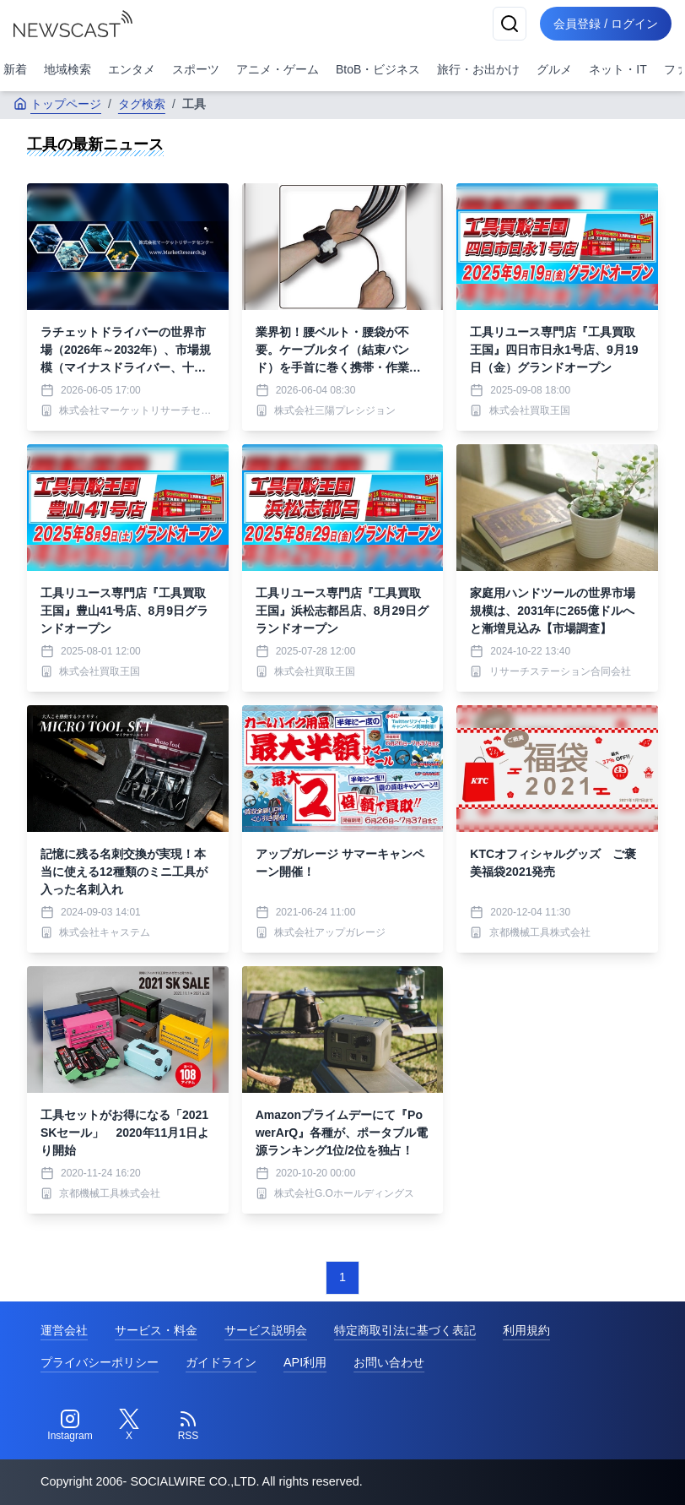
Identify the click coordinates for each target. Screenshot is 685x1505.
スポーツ (195, 69)
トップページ (57, 104)
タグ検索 (141, 104)
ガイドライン (221, 1362)
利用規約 (526, 1330)
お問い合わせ (388, 1362)
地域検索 (67, 69)
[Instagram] (70, 1425)
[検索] (509, 24)
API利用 (304, 1362)
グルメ (554, 69)
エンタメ (131, 69)
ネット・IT (617, 69)
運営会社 (64, 1330)
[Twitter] (129, 1425)
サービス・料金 (156, 1330)
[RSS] (188, 1425)
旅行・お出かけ (478, 69)
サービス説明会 (265, 1330)
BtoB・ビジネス (378, 69)
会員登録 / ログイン (605, 23)
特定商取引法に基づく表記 (405, 1330)
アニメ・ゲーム (277, 69)
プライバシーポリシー (99, 1362)
